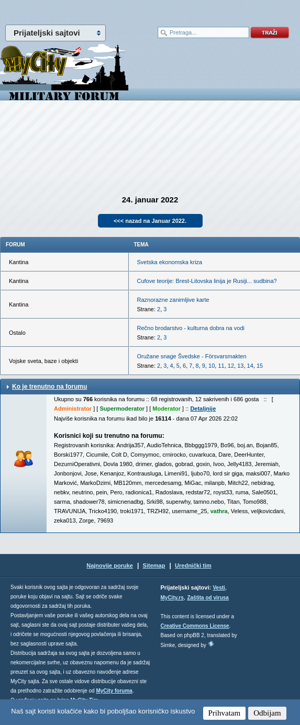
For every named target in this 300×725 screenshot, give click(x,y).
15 (260, 365)
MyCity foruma (114, 691)
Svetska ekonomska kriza (170, 262)
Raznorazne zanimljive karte (173, 300)
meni (75, 10)
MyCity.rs (172, 598)
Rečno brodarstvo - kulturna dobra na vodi (191, 328)
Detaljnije (203, 408)
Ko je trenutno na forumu (49, 386)
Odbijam (267, 713)
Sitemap (154, 565)
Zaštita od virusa (207, 598)
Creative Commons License (195, 626)
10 (211, 365)
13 (240, 365)
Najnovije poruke (109, 565)
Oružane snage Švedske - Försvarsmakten (192, 356)
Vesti (219, 588)
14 (250, 365)
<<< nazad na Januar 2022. (150, 221)
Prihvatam (224, 713)
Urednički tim (193, 565)
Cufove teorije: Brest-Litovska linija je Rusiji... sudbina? (207, 281)
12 (231, 365)
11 (221, 365)
